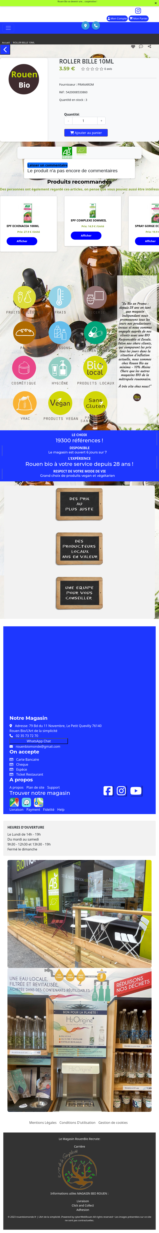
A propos (16, 787)
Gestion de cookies (113, 1122)
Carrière (79, 1146)
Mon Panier (139, 18)
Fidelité (48, 809)
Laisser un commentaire (47, 165)
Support (53, 787)
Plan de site (35, 787)
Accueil (6, 42)
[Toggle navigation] (8, 28)
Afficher (22, 241)
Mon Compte (117, 18)
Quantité (71, 114)
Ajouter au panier (86, 132)
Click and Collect (83, 1205)
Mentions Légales (43, 1122)
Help (61, 809)
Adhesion (82, 1210)
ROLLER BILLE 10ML (24, 42)
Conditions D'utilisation (77, 1122)
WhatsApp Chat (39, 741)
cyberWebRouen (84, 1216)
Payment (33, 809)
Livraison (16, 809)
